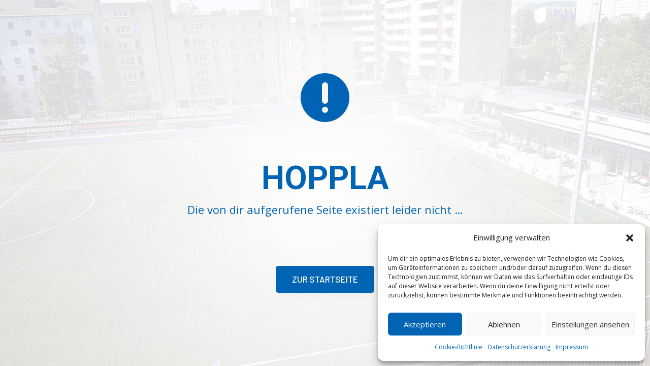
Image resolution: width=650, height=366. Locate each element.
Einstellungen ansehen (590, 324)
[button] (630, 238)
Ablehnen (504, 324)
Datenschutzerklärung (519, 347)
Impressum (572, 347)
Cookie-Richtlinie (458, 347)
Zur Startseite (325, 279)
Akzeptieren (425, 324)
